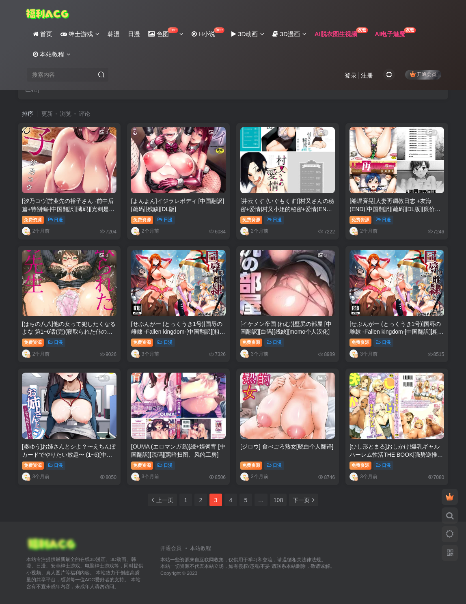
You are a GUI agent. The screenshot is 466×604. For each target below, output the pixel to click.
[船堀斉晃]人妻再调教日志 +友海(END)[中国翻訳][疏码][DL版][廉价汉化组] (395, 209)
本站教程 (200, 548)
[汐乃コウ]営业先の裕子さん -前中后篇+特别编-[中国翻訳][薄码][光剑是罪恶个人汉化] (68, 209)
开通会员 (423, 74)
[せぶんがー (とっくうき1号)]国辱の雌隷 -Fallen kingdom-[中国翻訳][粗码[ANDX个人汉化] (397, 332)
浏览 (65, 113)
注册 (367, 75)
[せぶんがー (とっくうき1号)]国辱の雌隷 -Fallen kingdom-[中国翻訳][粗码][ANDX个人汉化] (176, 332)
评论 (84, 113)
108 (278, 500)
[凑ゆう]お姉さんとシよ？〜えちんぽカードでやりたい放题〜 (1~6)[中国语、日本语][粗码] (69, 454)
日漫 (55, 219)
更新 (47, 113)
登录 (351, 75)
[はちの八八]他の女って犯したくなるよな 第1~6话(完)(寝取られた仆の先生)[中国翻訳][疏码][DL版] (69, 332)
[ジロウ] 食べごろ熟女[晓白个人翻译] (286, 446)
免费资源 (33, 219)
